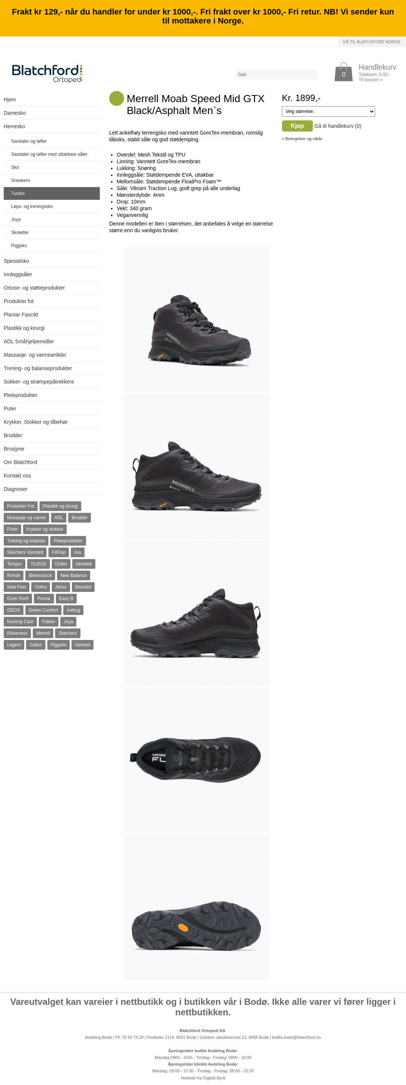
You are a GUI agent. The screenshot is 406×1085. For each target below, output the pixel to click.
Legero (14, 644)
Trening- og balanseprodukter (38, 368)
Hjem (10, 99)
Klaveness (17, 633)
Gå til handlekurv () (337, 126)
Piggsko (19, 245)
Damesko (15, 113)
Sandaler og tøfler (29, 141)
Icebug (73, 610)
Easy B (66, 598)
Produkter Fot (20, 506)
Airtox (61, 587)
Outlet (61, 564)
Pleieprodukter (20, 395)
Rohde (13, 575)
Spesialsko (16, 261)
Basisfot (83, 587)
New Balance (73, 575)
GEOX (13, 610)
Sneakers (20, 180)
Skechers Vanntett (25, 552)
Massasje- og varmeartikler (35, 355)
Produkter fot (19, 301)
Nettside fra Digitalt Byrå (203, 1078)
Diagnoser (16, 489)
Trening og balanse (26, 540)
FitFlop (59, 552)
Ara (77, 552)
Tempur (14, 564)
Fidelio (48, 621)
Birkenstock (40, 575)
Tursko (18, 193)
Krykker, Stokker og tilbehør (36, 422)
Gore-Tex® (18, 598)
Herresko (14, 126)
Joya (15, 219)
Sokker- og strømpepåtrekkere (39, 382)
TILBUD (39, 564)
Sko (15, 167)
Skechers (67, 633)
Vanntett (84, 564)
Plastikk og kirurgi (24, 328)
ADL (58, 517)
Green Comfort (43, 610)
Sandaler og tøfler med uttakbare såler (49, 154)
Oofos (41, 587)
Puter (10, 408)
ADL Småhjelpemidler (29, 341)
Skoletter (20, 232)
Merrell (43, 633)
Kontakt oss (17, 476)
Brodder (13, 435)
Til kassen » (371, 79)
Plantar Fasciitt (21, 315)
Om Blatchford (20, 462)
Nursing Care (20, 621)
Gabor (35, 644)
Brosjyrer (14, 449)
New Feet (16, 587)
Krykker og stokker (44, 529)
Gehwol (82, 644)
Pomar (43, 598)
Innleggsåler (18, 274)
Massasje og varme (26, 517)
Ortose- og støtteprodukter (34, 288)
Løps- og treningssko (32, 206)
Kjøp (297, 126)
